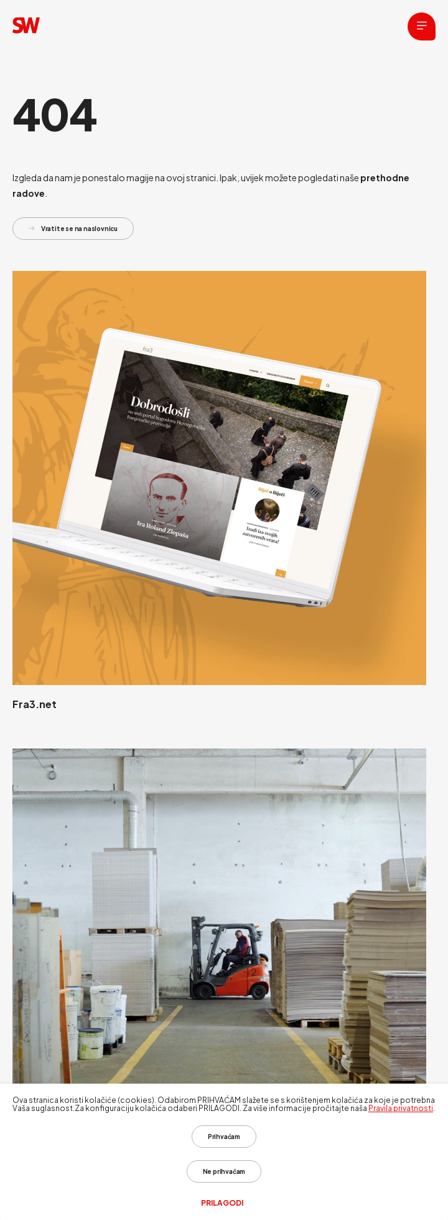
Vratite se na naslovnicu (73, 228)
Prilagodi (222, 1203)
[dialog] (224, 1152)
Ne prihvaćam (224, 1171)
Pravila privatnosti (400, 1108)
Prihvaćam (224, 1136)
